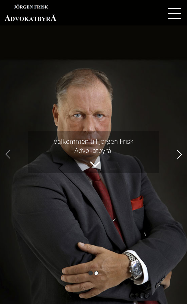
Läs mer (90, 160)
